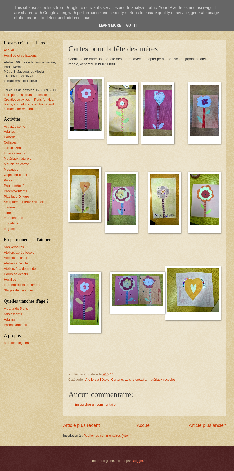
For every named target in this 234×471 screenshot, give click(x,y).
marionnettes (13, 218)
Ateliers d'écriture (16, 258)
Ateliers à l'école (97, 379)
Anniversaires (14, 247)
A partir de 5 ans (16, 308)
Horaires (10, 279)
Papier (8, 180)
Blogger (137, 461)
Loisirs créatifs (135, 379)
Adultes (9, 131)
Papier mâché (14, 186)
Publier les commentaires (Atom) (108, 436)
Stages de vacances (19, 290)
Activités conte (14, 126)
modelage (11, 223)
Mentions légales (16, 343)
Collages (10, 142)
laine (7, 213)
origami (9, 229)
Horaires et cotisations (20, 55)
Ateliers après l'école (19, 252)
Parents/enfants (15, 191)
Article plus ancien (207, 425)
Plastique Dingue (16, 196)
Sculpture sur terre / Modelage (26, 202)
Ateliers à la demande (20, 269)
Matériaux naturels (17, 159)
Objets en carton (16, 175)
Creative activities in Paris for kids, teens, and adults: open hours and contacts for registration (29, 104)
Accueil (144, 425)
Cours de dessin (16, 274)
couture (9, 207)
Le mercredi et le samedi (22, 285)
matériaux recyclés (161, 379)
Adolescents (13, 314)
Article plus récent (81, 425)
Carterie (117, 379)
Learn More (110, 25)
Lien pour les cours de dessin (25, 95)
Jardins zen (12, 148)
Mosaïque (11, 169)
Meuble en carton (17, 164)
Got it (131, 25)
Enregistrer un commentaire (95, 404)
